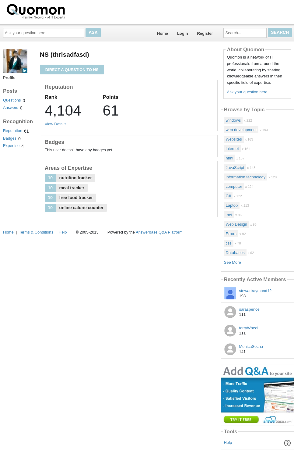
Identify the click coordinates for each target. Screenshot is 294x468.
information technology (246, 177)
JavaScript (235, 167)
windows (233, 120)
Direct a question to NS (72, 69)
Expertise (11, 145)
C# (228, 196)
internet (232, 148)
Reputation (12, 130)
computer (234, 186)
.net (229, 215)
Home (162, 33)
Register (205, 33)
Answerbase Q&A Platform (159, 232)
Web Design (236, 224)
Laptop (232, 205)
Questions (12, 100)
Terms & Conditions (36, 232)
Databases (235, 252)
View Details (55, 124)
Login (182, 33)
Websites (234, 139)
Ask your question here (247, 92)
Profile (9, 77)
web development (241, 129)
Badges (9, 138)
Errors (231, 233)
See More (232, 262)
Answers (10, 107)
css (229, 243)
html (229, 158)
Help (228, 442)
